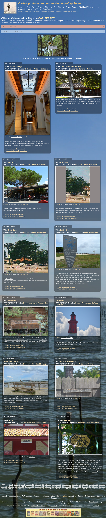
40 (26, 487)
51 (63, 487)
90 (90, 489)
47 (49, 487)
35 (9, 487)
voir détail (79, 212)
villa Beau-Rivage (12, 141)
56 (80, 487)
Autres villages (55, 496)
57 (83, 487)
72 (29, 489)
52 (66, 487)
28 (90, 485)
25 (80, 485)
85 (73, 489)
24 (76, 485)
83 (67, 489)
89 (87, 489)
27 (86, 485)
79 (53, 489)
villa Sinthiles (68, 208)
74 (36, 489)
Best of (80, 496)
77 (46, 489)
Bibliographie (90, 496)
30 (96, 485)
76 (43, 489)
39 (22, 487)
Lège (28, 7)
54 (73, 487)
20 (63, 485)
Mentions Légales (76, 505)
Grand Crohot (37, 7)
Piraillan (82, 7)
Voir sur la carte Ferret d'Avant (15, 149)
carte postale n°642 (66, 398)
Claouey (48, 7)
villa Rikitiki (32, 457)
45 (42, 487)
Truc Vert (91, 7)
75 (40, 489)
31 (100, 485)
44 (39, 487)
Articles (29, 496)
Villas (65, 496)
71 (26, 489)
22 (69, 485)
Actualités (12, 496)
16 (49, 485)
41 (29, 487)
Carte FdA (21, 496)
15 (46, 485)
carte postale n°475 (14, 274)
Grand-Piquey (71, 7)
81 (60, 489)
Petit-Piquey (59, 7)
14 (43, 485)
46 (46, 487)
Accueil (21, 7)
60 (93, 487)
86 (77, 489)
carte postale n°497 (66, 204)
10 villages (45, 496)
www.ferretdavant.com (38, 505)
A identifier (72, 496)
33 (2, 487)
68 (16, 489)
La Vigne (37, 9)
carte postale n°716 (16, 137)
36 (12, 487)
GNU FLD (54, 505)
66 (9, 489)
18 (56, 485)
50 (59, 487)
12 (36, 485)
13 (39, 485)
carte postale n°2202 (69, 456)
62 (100, 487)
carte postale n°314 (14, 204)
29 (93, 485)
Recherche (101, 496)
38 (19, 487)
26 (83, 485)
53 (69, 487)
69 (19, 489)
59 (90, 487)
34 (5, 487)
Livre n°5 (94, 472)
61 (96, 487)
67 (13, 489)
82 (63, 489)
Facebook (96, 505)
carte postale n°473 (66, 269)
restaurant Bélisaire (77, 273)
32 (103, 485)
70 (23, 489)
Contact (54, 498)
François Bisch (93, 502)
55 (76, 487)
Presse (36, 496)
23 (73, 485)
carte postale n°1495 (67, 338)
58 (86, 487)
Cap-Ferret (47, 9)
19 (59, 485)
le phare (93, 342)
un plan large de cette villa (67, 103)
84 (70, 489)
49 (56, 487)
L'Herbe (28, 9)
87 (80, 489)
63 (103, 487)
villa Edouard (78, 208)
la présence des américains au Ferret (16, 339)
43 (36, 487)
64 (3, 489)
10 (29, 485)
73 (33, 489)
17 (53, 485)
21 (66, 485)
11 (32, 485)
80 (56, 489)
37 (16, 487)
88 (83, 489)
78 (50, 489)
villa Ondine (8, 208)
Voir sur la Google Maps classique (16, 151)
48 (52, 487)
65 (6, 489)
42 (32, 487)
